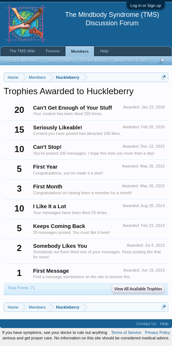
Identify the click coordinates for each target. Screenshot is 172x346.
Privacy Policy (157, 332)
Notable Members (23, 60)
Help (104, 51)
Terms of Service (126, 332)
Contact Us (146, 323)
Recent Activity (94, 60)
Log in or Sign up (145, 5)
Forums (53, 51)
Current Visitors (60, 60)
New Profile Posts (131, 60)
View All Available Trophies (138, 288)
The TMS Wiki (22, 51)
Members (80, 51)
